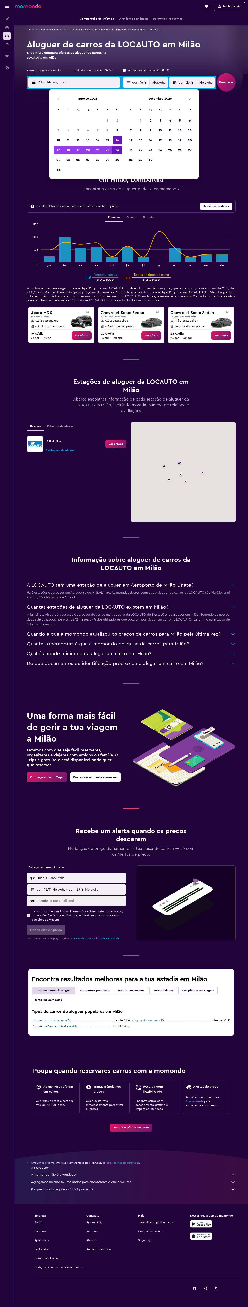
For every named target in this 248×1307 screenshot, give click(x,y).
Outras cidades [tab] (163, 990)
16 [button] (117, 140)
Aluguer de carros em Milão (130, 29)
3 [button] (58, 130)
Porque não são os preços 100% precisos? (133, 1189)
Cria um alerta (194, 1101)
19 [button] (78, 150)
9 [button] (117, 130)
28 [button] (97, 159)
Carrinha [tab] (148, 217)
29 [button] (107, 159)
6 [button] (88, 130)
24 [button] (58, 159)
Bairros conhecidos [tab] (131, 990)
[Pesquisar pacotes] (7, 44)
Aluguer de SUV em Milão (148, 1020)
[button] (6, 6)
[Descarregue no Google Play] (201, 1224)
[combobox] (45, 71)
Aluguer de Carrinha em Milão (52, 1020)
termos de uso (81, 938)
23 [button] (117, 150)
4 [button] (68, 130)
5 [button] (78, 130)
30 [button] (117, 159)
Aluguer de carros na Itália (53, 29)
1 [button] (107, 120)
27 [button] (88, 159)
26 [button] (78, 159)
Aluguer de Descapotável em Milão (55, 1026)
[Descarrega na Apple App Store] (201, 1236)
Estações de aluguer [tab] (61, 426)
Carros (30, 29)
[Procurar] (7, 27)
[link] (82, 335)
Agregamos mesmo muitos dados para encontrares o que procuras (133, 1182)
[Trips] (7, 56)
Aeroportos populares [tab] (95, 990)
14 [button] (97, 140)
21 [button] (97, 150)
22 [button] (107, 150)
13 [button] (87, 140)
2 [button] (117, 120)
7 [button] (97, 130)
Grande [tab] (131, 217)
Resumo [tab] (35, 426)
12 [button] (78, 140)
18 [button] (68, 150)
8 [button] (107, 130)
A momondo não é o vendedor (133, 1174)
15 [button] (107, 140)
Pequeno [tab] (114, 217)
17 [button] (58, 150)
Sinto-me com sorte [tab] (48, 1000)
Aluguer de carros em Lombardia (91, 29)
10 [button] (58, 140)
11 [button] (68, 140)
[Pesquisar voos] (7, 19)
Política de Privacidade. (106, 938)
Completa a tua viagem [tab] (198, 990)
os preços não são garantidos (123, 1163)
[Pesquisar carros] (7, 36)
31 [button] (58, 169)
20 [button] (88, 150)
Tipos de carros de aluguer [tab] (53, 990)
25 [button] (68, 159)
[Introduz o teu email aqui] (80, 901)
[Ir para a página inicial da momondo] (28, 6)
